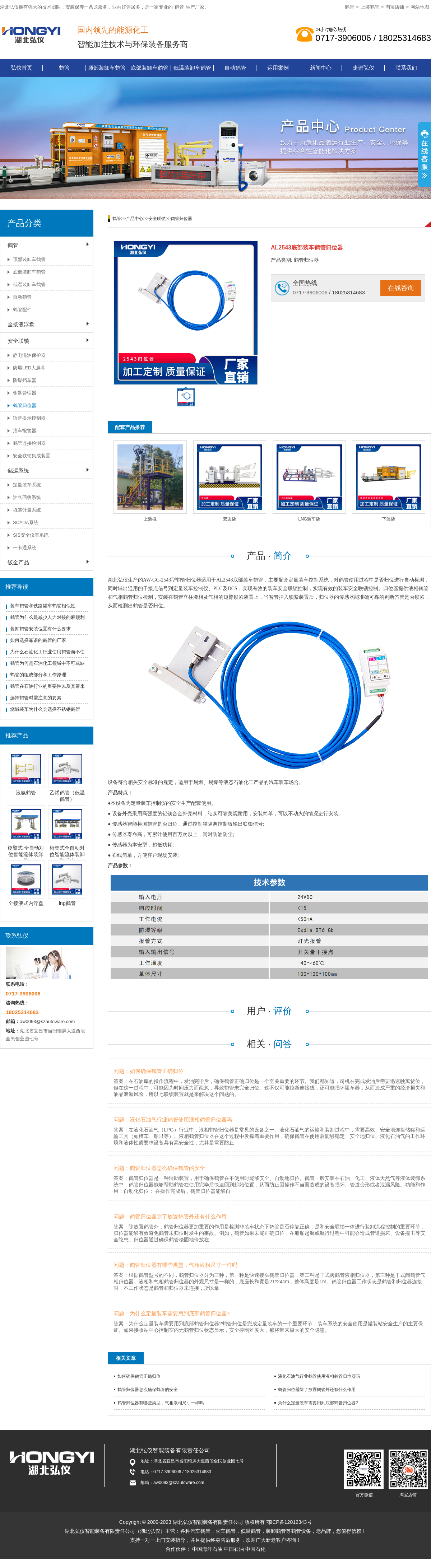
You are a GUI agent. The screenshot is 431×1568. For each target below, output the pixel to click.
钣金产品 (18, 562)
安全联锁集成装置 (31, 455)
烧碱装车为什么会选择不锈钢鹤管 (45, 709)
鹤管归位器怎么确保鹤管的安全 (147, 1389)
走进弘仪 (363, 68)
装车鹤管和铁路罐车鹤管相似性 (42, 605)
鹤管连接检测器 (29, 443)
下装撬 (388, 519)
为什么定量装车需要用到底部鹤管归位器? (318, 1402)
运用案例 (278, 68)
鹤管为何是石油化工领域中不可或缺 (47, 663)
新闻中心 (321, 68)
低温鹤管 (251, 1531)
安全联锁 (18, 341)
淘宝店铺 (394, 7)
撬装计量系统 (27, 510)
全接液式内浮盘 (25, 903)
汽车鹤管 (200, 1531)
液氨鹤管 (26, 792)
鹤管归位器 (24, 405)
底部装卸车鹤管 (149, 68)
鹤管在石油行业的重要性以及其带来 (47, 686)
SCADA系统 (25, 522)
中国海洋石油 (207, 1549)
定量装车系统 (27, 484)
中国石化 (255, 1549)
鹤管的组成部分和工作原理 (38, 674)
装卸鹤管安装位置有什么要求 (40, 628)
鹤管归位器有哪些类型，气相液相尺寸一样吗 (160, 1402)
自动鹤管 (235, 68)
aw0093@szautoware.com (47, 1021)
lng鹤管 (67, 903)
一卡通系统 (24, 547)
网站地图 (420, 7)
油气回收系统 (27, 497)
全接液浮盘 (21, 324)
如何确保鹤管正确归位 (139, 1376)
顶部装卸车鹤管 (107, 68)
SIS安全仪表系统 (30, 535)
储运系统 (18, 470)
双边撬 (229, 519)
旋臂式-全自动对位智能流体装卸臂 (26, 854)
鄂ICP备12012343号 (289, 1522)
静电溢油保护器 (29, 355)
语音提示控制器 (29, 418)
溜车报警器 (24, 430)
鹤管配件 (22, 309)
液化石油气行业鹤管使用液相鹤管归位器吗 (319, 1376)
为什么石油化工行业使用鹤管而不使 (47, 651)
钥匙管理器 (24, 393)
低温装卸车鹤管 (192, 68)
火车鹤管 (226, 1531)
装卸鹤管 (276, 1531)
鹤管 (179, 7)
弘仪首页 (21, 68)
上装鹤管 (370, 7)
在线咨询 (401, 287)
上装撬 (150, 519)
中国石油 (234, 1549)
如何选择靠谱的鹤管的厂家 (38, 640)
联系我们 (406, 68)
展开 (424, 155)
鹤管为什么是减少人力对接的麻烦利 (47, 617)
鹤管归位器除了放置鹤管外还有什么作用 (317, 1389)
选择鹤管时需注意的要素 (35, 697)
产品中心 (134, 218)
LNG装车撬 (309, 519)
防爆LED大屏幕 (29, 367)
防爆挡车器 (24, 380)
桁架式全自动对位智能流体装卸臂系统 (67, 854)
